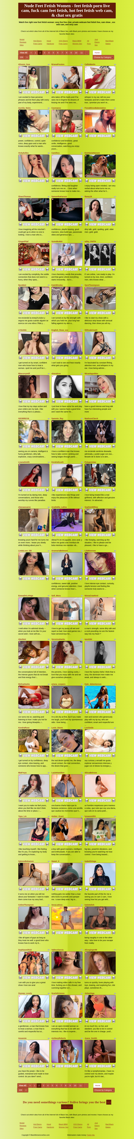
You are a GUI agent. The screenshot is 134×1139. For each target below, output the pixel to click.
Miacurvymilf (24, 373)
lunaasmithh (90, 816)
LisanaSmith (24, 462)
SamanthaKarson (59, 196)
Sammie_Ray (57, 418)
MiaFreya (22, 773)
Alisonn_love (24, 64)
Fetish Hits (91, 1135)
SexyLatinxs (57, 905)
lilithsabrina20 (91, 330)
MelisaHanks (24, 684)
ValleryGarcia (57, 950)
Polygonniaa (90, 462)
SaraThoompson (92, 285)
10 (76, 53)
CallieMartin (90, 64)
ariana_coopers (58, 684)
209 (21, 57)
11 (82, 53)
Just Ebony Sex (97, 42)
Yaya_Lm (22, 816)
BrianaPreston (57, 64)
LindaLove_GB (25, 551)
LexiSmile (89, 728)
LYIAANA (22, 330)
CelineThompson (26, 905)
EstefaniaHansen (92, 153)
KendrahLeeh (57, 462)
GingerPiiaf (23, 241)
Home (97, 53)
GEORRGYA (23, 418)
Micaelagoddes (91, 373)
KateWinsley (57, 285)
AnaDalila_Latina (59, 507)
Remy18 (88, 196)
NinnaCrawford (91, 596)
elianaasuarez (24, 507)
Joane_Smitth (91, 1038)
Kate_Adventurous (93, 684)
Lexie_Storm (57, 728)
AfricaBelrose (91, 773)
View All (23, 53)
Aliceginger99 (91, 950)
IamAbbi (88, 639)
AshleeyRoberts (58, 1038)
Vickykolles (23, 153)
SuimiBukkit (56, 241)
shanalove (56, 373)
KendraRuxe (23, 728)
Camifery (55, 153)
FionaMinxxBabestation (95, 108)
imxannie (22, 1038)
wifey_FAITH (90, 241)
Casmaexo (56, 108)
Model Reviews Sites (23, 42)
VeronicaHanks (58, 639)
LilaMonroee (90, 551)
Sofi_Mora (56, 596)
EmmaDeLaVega (25, 596)
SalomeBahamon (26, 861)
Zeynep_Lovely (25, 993)
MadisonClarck (91, 418)
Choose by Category (103, 57)
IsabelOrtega (90, 861)
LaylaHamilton (57, 773)
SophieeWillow (91, 507)
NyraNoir (22, 285)
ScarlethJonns (57, 993)
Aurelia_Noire (24, 108)
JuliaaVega (89, 993)
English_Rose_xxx (59, 330)
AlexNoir (22, 639)
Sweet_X (55, 861)
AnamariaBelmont (59, 551)
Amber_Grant (57, 816)
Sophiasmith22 (25, 950)
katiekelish (89, 905)
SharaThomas (24, 196)
